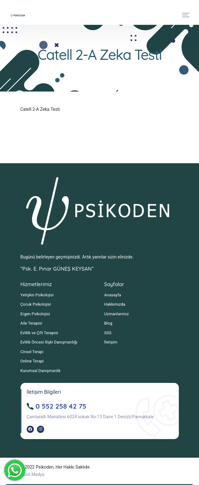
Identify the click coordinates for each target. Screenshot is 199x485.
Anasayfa (112, 295)
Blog (108, 323)
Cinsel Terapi (31, 351)
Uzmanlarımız (116, 314)
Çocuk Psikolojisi (35, 304)
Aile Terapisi (31, 323)
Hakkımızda (114, 304)
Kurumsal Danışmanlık (40, 370)
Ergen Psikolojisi (35, 314)
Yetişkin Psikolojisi (37, 295)
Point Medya (32, 474)
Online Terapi (32, 361)
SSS (107, 332)
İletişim (110, 342)
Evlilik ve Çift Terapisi (39, 332)
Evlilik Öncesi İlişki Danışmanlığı (49, 342)
